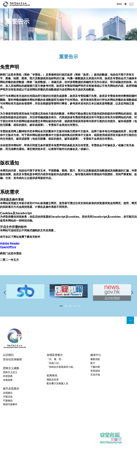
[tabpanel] (68, 294)
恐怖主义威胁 (11, 371)
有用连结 (95, 374)
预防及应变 (53, 383)
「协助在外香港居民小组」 (61, 370)
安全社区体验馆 (12, 363)
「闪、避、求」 (55, 362)
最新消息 (95, 362)
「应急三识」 (54, 366)
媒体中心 (95, 358)
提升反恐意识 (11, 392)
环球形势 (8, 379)
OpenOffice (8, 247)
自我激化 (8, 396)
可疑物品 (8, 404)
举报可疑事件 (10, 408)
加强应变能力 (55, 358)
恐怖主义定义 (10, 376)
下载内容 (95, 370)
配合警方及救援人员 (57, 387)
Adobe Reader (10, 243)
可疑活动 (8, 400)
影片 (92, 366)
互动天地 (95, 378)
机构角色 (52, 379)
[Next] (132, 296)
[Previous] (4, 296)
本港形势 (8, 383)
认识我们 (8, 358)
